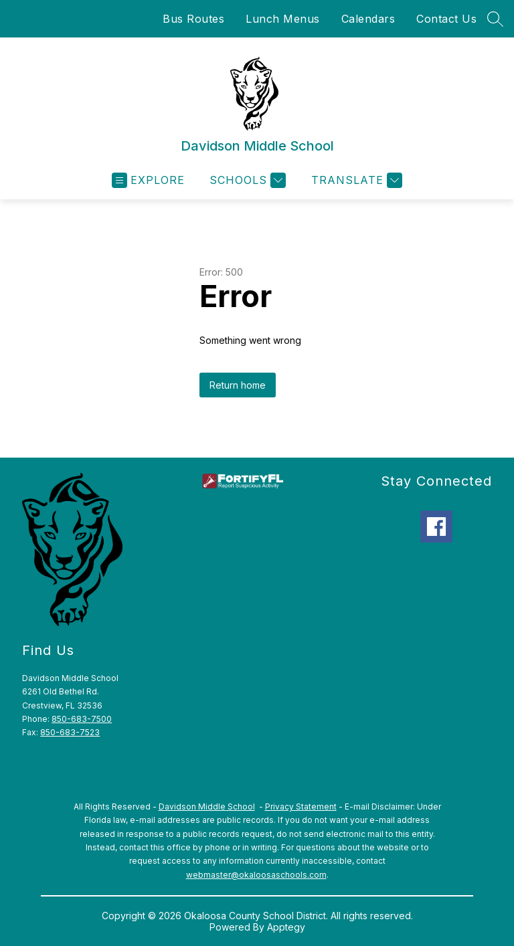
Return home (237, 385)
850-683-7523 (70, 732)
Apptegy (286, 927)
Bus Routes (193, 18)
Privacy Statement (301, 806)
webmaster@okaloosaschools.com (256, 875)
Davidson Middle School (207, 806)
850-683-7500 (82, 719)
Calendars (368, 18)
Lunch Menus (283, 18)
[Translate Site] (355, 180)
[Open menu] (148, 180)
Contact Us (446, 18)
